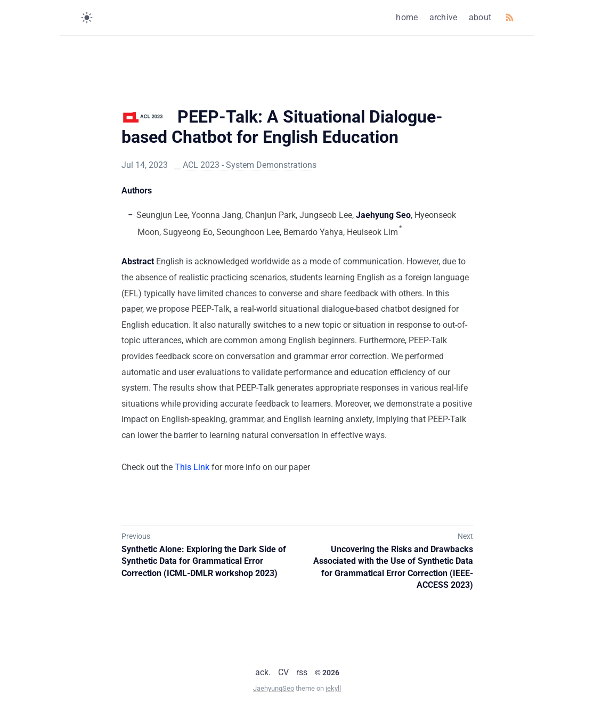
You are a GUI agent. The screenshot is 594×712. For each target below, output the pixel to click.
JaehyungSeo (273, 688)
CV (283, 672)
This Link (192, 467)
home (407, 17)
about (480, 17)
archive (443, 17)
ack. (263, 672)
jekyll (333, 688)
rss (301, 672)
